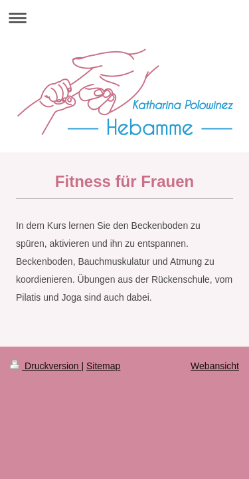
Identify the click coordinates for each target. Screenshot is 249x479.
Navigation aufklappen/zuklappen (124, 17)
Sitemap (103, 366)
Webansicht (215, 366)
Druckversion (45, 366)
